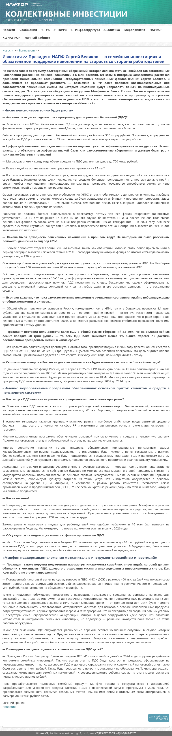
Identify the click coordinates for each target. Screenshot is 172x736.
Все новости (27, 50)
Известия (9, 707)
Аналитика (111, 30)
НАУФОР (156, 30)
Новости (8, 30)
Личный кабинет (37, 38)
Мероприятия (134, 30)
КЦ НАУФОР (11, 38)
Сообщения (28, 30)
